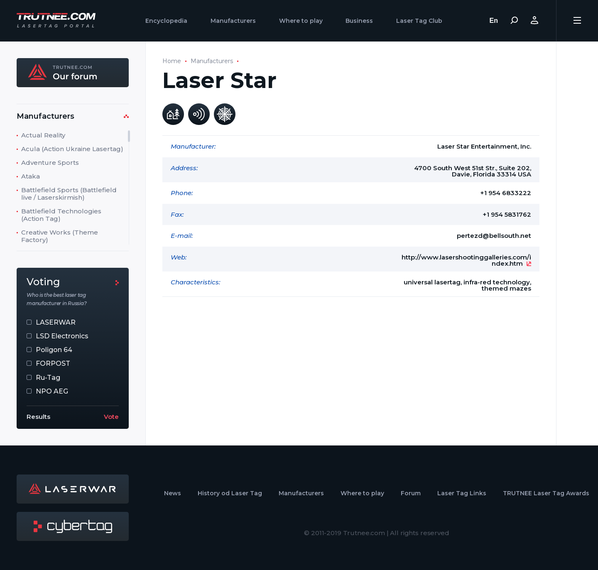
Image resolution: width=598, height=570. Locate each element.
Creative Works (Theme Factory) (59, 236)
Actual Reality (43, 135)
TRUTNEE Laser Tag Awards (546, 493)
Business (359, 20)
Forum (411, 493)
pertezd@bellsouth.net (494, 236)
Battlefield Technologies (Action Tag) (61, 215)
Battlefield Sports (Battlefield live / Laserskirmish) (69, 193)
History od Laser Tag (230, 493)
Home (171, 61)
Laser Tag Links (461, 493)
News (172, 493)
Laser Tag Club (419, 20)
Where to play (301, 20)
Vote (111, 416)
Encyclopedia (166, 20)
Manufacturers (233, 20)
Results (38, 416)
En (494, 20)
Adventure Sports (50, 162)
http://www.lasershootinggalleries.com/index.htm (466, 260)
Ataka (30, 176)
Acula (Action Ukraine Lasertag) (72, 149)
